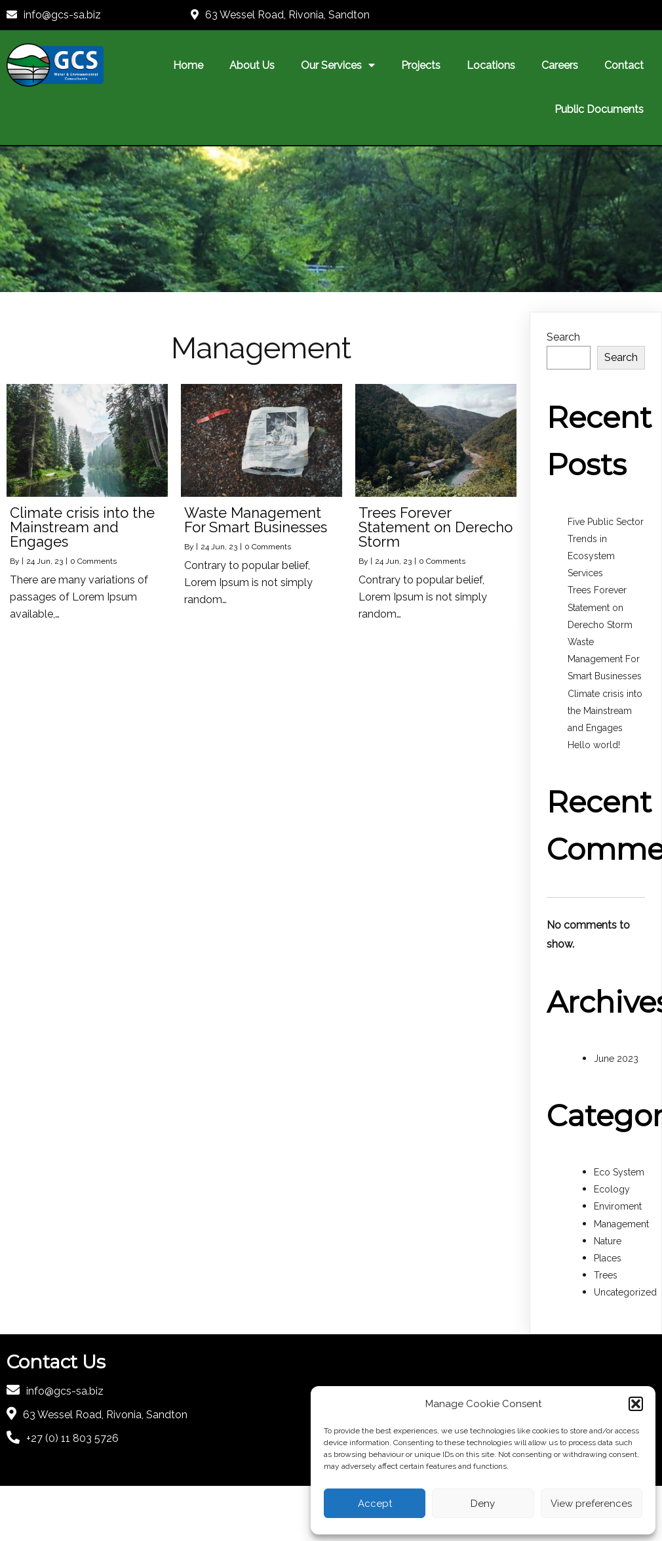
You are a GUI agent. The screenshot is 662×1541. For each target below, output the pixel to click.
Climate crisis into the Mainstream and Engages (605, 710)
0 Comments (93, 561)
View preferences (591, 1503)
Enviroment (618, 1206)
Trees (605, 1275)
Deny (483, 1503)
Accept (375, 1503)
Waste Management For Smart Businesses (605, 659)
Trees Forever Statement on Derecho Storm (600, 607)
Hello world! (594, 745)
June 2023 (616, 1058)
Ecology (612, 1189)
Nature (607, 1241)
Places (607, 1258)
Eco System (619, 1172)
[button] (635, 1403)
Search (563, 337)
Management (621, 1224)
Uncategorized (625, 1292)
